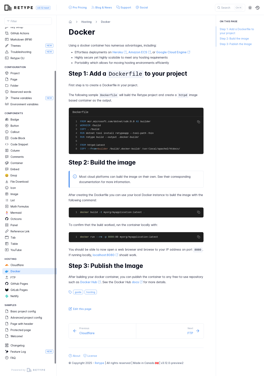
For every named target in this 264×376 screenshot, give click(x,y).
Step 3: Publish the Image (234, 44)
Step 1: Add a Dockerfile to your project (235, 31)
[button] (250, 7)
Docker (105, 21)
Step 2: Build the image (232, 38)
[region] (28, 195)
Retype (99, 363)
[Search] (230, 7)
